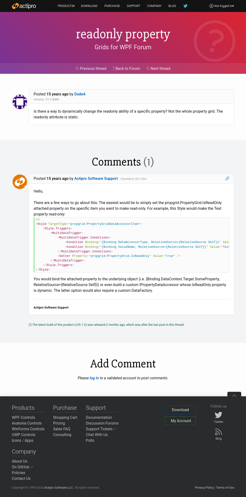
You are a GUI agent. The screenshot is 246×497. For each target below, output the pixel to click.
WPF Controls (23, 417)
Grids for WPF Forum (123, 47)
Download (180, 410)
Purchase (65, 407)
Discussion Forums (102, 423)
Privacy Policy (204, 487)
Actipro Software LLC (58, 487)
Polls (90, 440)
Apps (29, 440)
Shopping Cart (65, 417)
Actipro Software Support (96, 178)
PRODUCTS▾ (66, 6)
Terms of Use (225, 487)
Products (23, 407)
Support (96, 407)
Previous (91, 68)
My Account (181, 421)
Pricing (59, 423)
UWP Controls (24, 434)
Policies (18, 472)
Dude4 (79, 94)
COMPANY (154, 6)
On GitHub (22, 467)
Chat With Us (97, 434)
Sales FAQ (61, 429)
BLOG (172, 6)
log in (94, 378)
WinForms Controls (28, 429)
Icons (16, 440)
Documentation (99, 417)
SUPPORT (133, 6)
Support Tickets (101, 429)
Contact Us (21, 478)
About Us (19, 461)
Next (158, 68)
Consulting (62, 434)
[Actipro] (24, 6)
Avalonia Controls (27, 423)
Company (24, 451)
